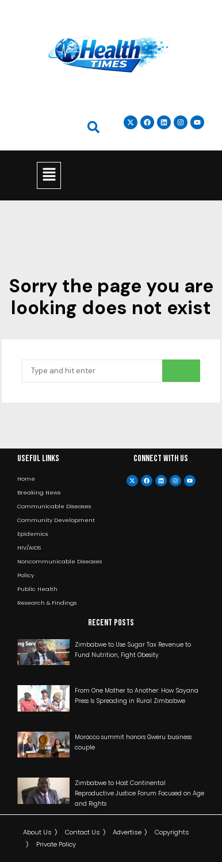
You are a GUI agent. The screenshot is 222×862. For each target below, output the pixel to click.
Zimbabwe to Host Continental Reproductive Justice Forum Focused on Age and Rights (139, 793)
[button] (49, 175)
